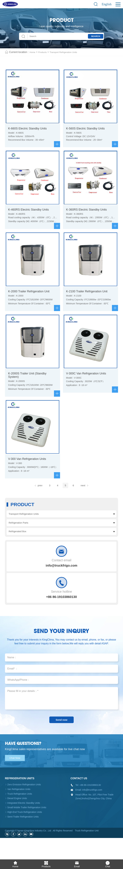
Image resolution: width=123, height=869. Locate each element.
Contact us (79, 798)
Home (33, 52)
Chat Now (17, 778)
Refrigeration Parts (18, 538)
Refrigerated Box (17, 548)
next (87, 500)
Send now (61, 739)
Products (44, 52)
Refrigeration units (19, 798)
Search (92, 36)
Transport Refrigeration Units (68, 52)
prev (36, 500)
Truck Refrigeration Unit (86, 851)
